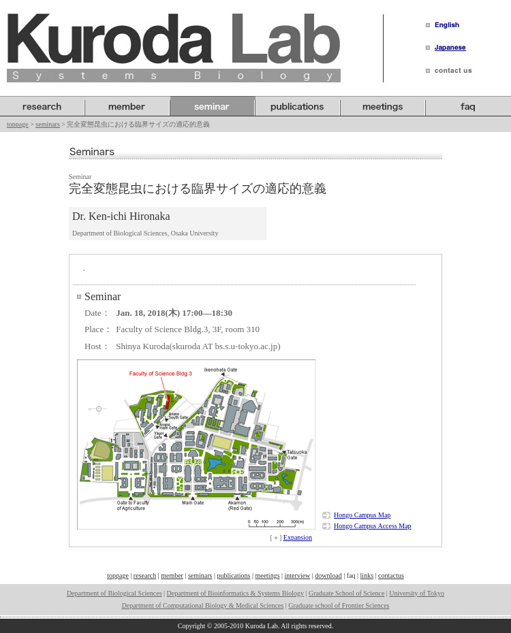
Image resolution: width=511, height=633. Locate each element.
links (366, 575)
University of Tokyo (416, 593)
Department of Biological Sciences (114, 593)
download (328, 575)
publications (234, 575)
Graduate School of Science (346, 593)
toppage (18, 124)
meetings (267, 575)
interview (298, 575)
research (145, 575)
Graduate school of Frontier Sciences (338, 605)
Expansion (297, 537)
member (172, 575)
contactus (391, 575)
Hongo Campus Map (362, 515)
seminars (47, 124)
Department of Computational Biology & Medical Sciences (202, 605)
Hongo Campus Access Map (373, 526)
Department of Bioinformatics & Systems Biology (235, 593)
